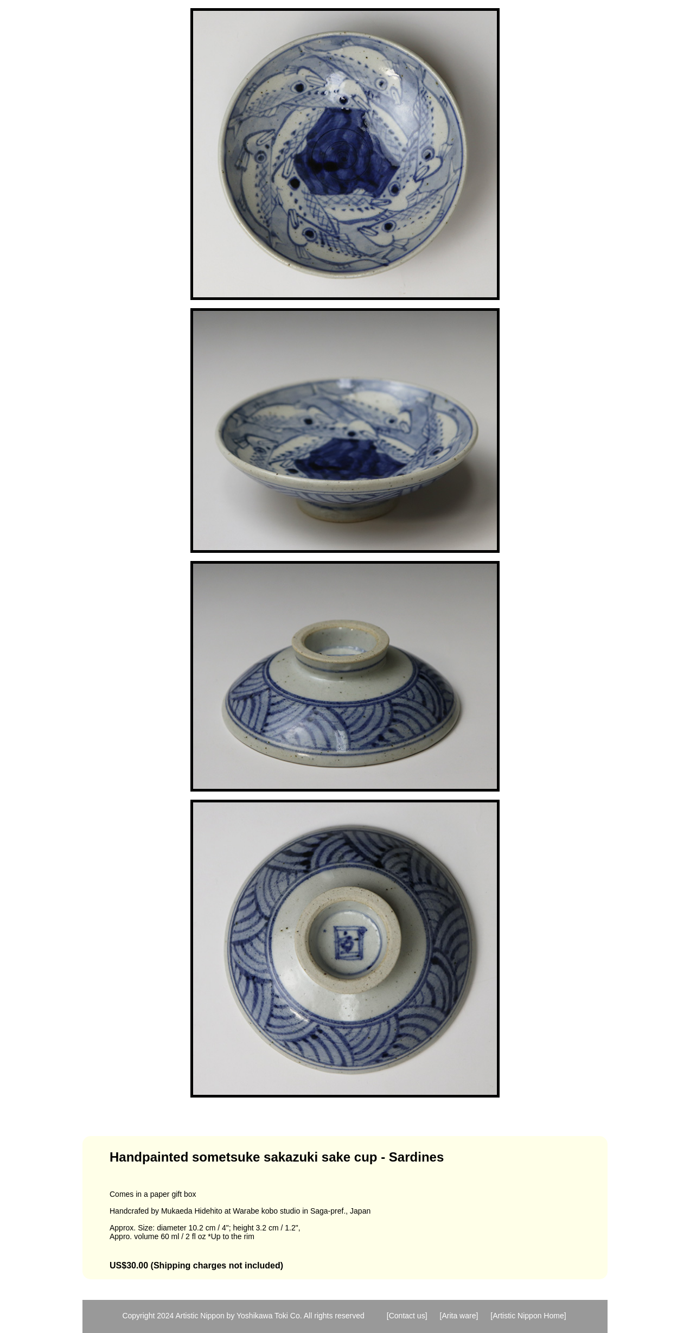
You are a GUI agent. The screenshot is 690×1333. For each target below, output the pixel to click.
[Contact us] (407, 1315)
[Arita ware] (459, 1315)
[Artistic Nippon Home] (528, 1315)
